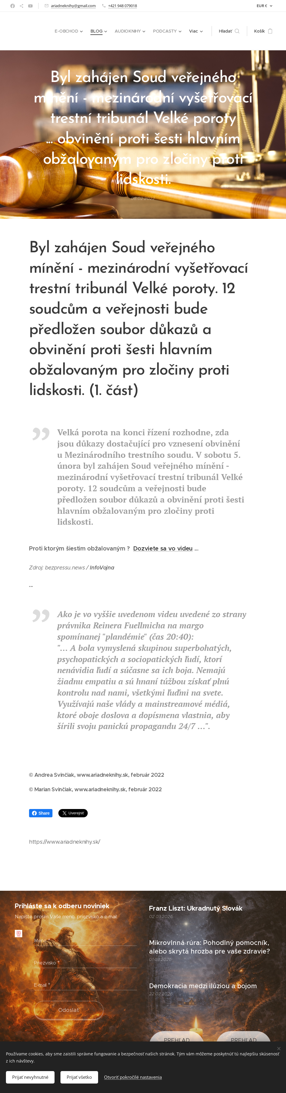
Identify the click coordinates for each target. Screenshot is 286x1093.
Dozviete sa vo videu (163, 548)
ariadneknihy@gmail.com (73, 5)
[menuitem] (70, 31)
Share (40, 813)
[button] (229, 31)
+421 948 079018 (122, 5)
